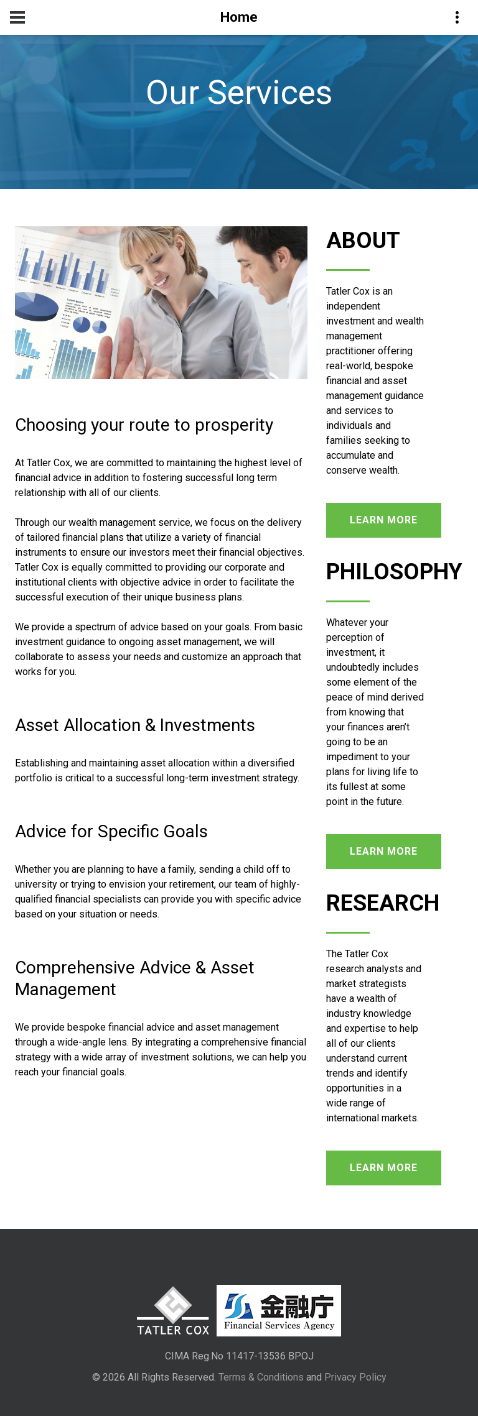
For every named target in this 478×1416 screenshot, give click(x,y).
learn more (384, 520)
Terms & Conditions (261, 1377)
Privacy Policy (355, 1377)
